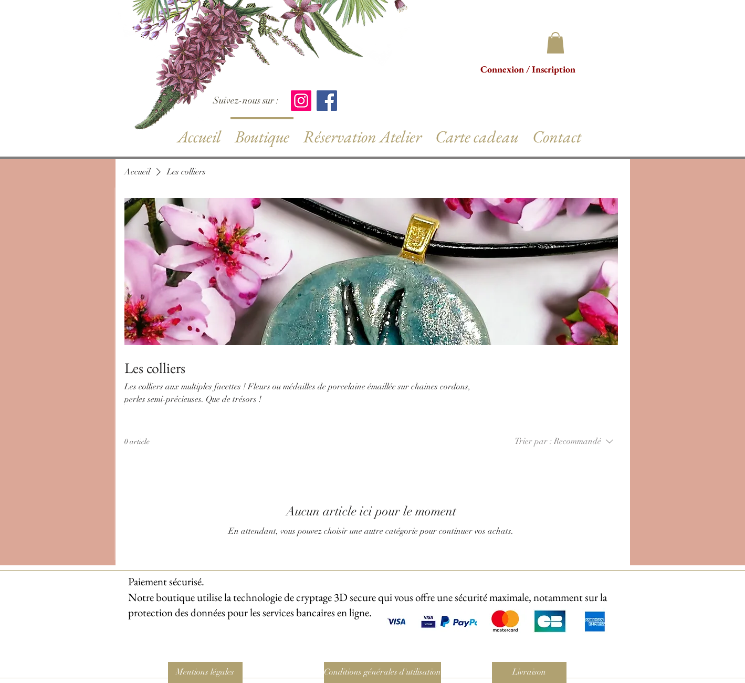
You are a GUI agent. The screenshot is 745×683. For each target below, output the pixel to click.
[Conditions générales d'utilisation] (382, 672)
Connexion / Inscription (527, 69)
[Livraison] (529, 672)
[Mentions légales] (205, 672)
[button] (555, 43)
